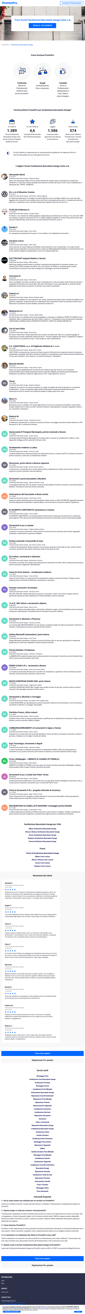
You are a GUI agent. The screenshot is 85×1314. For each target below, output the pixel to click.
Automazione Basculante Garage (42, 1092)
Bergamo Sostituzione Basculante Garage (42, 838)
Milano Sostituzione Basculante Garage (42, 829)
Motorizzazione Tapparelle (42, 1106)
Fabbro (42, 1148)
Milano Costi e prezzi (42, 856)
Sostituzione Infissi (42, 1132)
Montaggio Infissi (42, 1188)
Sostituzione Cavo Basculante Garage (42, 1079)
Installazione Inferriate (42, 1112)
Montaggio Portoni (42, 1086)
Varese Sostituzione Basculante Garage (42, 835)
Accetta (78, 1311)
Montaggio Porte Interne (42, 1142)
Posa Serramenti (42, 1191)
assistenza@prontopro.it (8, 1301)
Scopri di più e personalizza (11, 1311)
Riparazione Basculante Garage (42, 1125)
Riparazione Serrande (42, 1171)
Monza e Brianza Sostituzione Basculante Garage (42, 832)
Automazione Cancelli (42, 1181)
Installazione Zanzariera (42, 1109)
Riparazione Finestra (42, 1102)
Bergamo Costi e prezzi (42, 866)
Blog (2, 1283)
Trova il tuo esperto (42, 1053)
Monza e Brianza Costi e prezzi (42, 860)
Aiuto (2, 1280)
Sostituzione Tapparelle (42, 1162)
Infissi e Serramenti (42, 1122)
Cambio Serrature (42, 1135)
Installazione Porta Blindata (42, 1089)
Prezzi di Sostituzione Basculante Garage (42, 853)
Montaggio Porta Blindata (42, 1155)
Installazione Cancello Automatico (42, 1165)
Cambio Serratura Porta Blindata (42, 1152)
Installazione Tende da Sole (42, 1175)
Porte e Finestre (42, 1185)
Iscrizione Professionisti (71, 3)
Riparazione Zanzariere (42, 1115)
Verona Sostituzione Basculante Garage (42, 841)
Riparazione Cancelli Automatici (42, 1096)
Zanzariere (42, 1119)
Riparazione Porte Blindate (42, 1099)
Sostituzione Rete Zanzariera (42, 1138)
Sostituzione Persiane (42, 1083)
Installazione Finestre (42, 1158)
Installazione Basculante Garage (42, 1129)
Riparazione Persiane (42, 1178)
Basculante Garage (42, 1168)
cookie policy (44, 1307)
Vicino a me (4, 1292)
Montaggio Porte (42, 1076)
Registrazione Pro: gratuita (42, 1060)
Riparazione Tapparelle (42, 1145)
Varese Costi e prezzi (42, 863)
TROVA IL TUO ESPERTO (42, 25)
